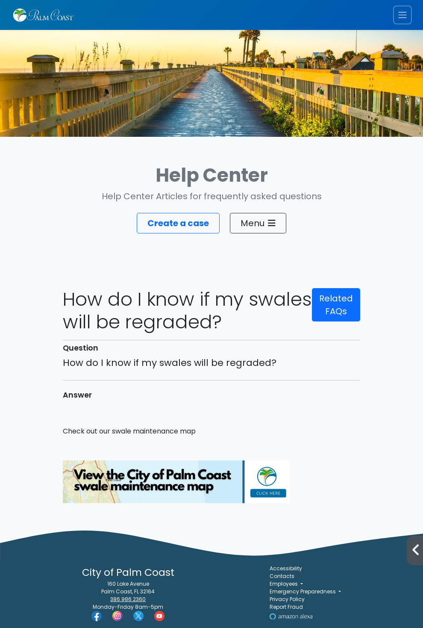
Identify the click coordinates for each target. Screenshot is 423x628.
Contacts (282, 576)
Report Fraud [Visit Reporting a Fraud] (286, 606)
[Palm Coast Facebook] (96, 616)
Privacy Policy (287, 599)
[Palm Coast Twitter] (138, 616)
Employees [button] (284, 583)
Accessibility (286, 568)
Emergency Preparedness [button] (303, 591)
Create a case (178, 223)
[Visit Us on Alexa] (291, 616)
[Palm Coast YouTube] (159, 616)
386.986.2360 (128, 599)
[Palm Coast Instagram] (117, 616)
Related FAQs (336, 304)
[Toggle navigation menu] (402, 15)
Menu (258, 223)
